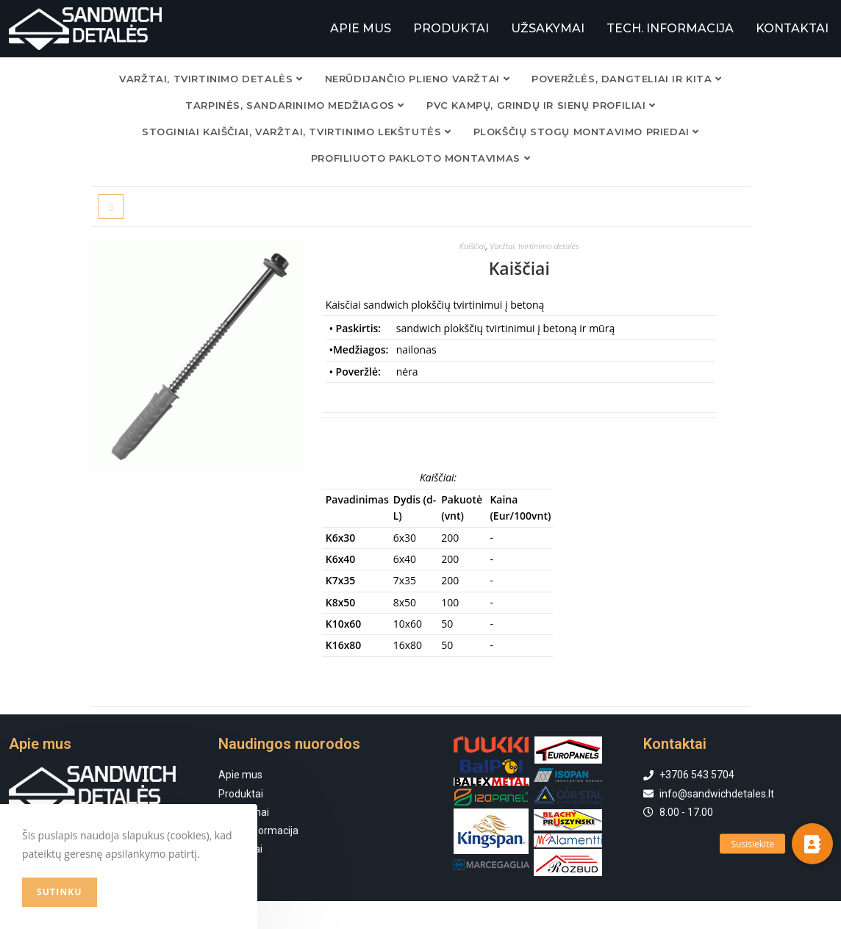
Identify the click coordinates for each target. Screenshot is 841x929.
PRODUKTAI (451, 28)
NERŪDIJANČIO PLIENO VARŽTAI (417, 78)
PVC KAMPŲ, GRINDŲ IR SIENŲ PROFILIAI (541, 104)
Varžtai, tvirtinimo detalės (535, 245)
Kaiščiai (469, 245)
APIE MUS (360, 28)
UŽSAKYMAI (547, 28)
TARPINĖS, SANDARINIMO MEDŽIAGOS (294, 104)
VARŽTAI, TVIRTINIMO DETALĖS (210, 78)
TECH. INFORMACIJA (670, 28)
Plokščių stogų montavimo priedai (586, 131)
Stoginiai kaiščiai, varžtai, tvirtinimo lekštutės (296, 131)
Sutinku (59, 892)
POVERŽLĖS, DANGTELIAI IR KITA (627, 78)
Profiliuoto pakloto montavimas (420, 157)
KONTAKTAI (792, 28)
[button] (812, 843)
